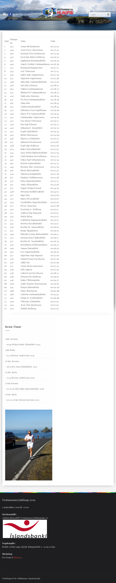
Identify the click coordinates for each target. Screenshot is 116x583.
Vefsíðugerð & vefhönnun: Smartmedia (21, 578)
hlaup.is (17, 557)
